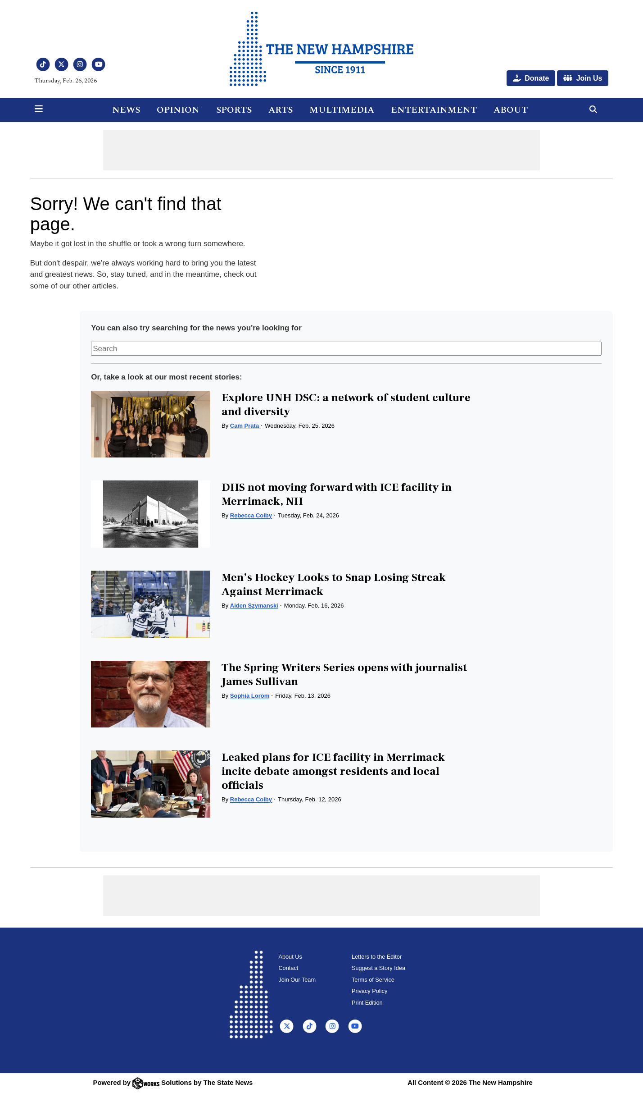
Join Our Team (297, 979)
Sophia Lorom (249, 695)
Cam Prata (245, 425)
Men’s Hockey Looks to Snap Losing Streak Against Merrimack (334, 584)
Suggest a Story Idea (378, 968)
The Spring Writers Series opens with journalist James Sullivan (344, 674)
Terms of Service (373, 979)
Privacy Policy (369, 991)
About (511, 110)
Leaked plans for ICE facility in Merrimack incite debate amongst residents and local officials (333, 771)
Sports (234, 110)
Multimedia (341, 110)
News (126, 110)
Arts (280, 110)
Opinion (178, 110)
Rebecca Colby (251, 515)
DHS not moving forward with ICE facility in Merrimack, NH (337, 494)
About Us (290, 956)
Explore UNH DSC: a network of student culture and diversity (346, 404)
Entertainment (434, 110)
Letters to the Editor (377, 956)
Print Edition (367, 1002)
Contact (288, 968)
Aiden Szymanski (254, 605)
